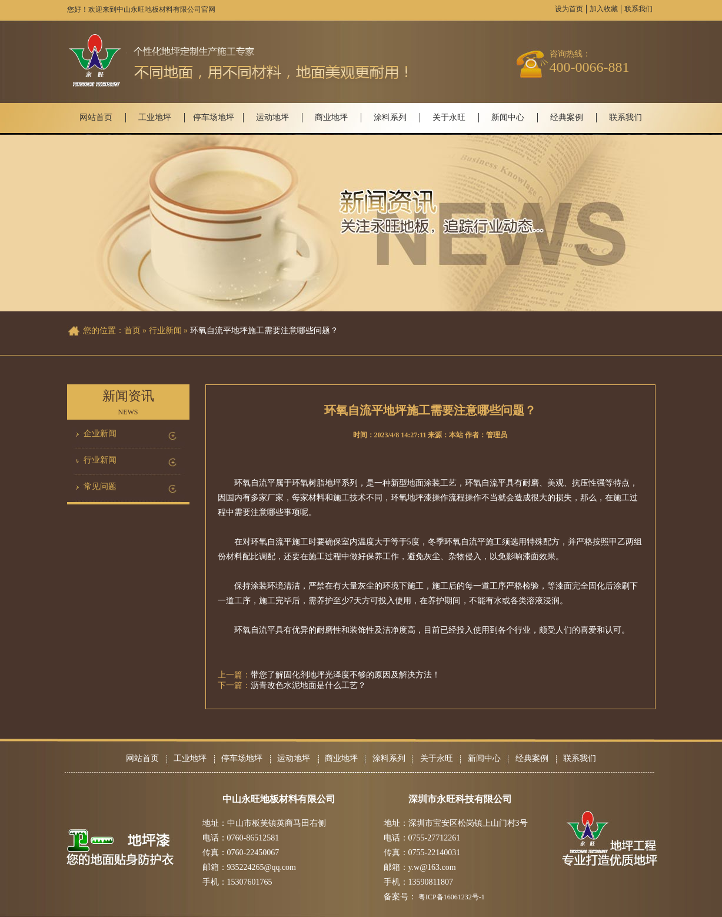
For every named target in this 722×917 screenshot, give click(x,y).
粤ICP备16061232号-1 (451, 897)
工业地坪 (154, 117)
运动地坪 (272, 117)
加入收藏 (604, 9)
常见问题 (100, 486)
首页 (132, 330)
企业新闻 (100, 433)
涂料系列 (390, 117)
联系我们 (638, 9)
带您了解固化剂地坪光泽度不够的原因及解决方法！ (345, 674)
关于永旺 (448, 117)
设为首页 (569, 9)
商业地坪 (331, 117)
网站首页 (95, 117)
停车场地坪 (213, 117)
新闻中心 (507, 117)
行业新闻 (100, 460)
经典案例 (566, 117)
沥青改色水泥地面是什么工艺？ (308, 685)
